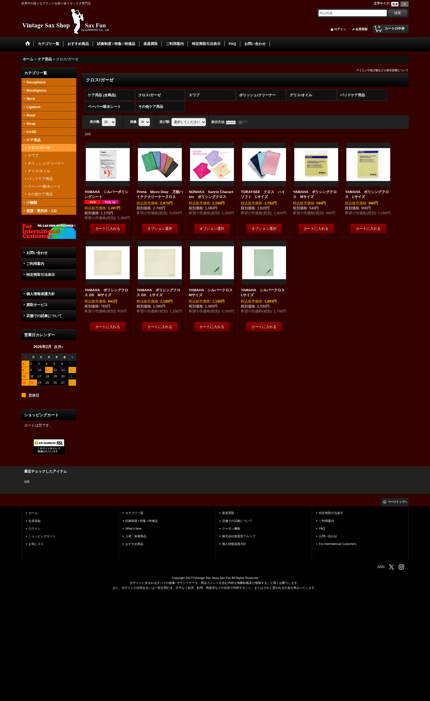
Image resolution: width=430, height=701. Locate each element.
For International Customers (338, 543)
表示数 (95, 122)
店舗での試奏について (44, 316)
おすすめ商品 (134, 543)
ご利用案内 (35, 264)
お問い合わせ (37, 253)
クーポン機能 (231, 528)
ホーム (33, 513)
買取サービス (37, 305)
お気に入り (36, 543)
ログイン (340, 29)
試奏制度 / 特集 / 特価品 (141, 520)
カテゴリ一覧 (134, 513)
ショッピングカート (42, 536)
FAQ (322, 528)
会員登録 (361, 29)
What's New (133, 528)
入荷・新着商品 (135, 536)
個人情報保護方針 (40, 294)
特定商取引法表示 (40, 275)
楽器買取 (228, 513)
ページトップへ (397, 501)
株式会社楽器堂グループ (238, 536)
